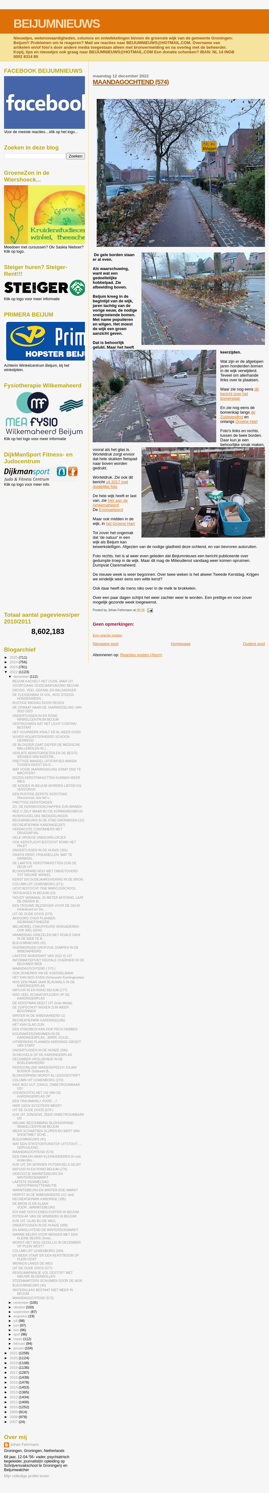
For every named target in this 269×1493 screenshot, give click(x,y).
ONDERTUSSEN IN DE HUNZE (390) (40, 1050)
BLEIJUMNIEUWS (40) (29, 1285)
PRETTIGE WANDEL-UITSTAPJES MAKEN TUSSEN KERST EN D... (44, 763)
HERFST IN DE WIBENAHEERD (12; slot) (43, 1194)
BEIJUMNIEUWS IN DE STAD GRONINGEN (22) (48, 820)
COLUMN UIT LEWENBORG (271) (37, 884)
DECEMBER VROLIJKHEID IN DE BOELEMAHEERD (37, 1061)
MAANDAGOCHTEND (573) (32, 1298)
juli (16, 1321)
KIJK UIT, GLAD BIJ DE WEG (34, 1221)
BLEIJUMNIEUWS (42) (29, 943)
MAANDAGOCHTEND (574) (131, 81)
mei (17, 1330)
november (22, 1302)
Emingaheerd (111, 509)
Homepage (181, 643)
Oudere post (254, 643)
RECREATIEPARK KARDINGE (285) (39, 1199)
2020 (14, 1358)
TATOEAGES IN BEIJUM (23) (34, 893)
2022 (14, 672)
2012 (14, 1397)
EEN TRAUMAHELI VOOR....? (34, 1101)
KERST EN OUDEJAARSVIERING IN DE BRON (47, 879)
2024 (14, 662)
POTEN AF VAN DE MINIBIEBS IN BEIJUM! (44, 1216)
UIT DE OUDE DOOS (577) (32, 1268)
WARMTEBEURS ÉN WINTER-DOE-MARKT (45, 1190)
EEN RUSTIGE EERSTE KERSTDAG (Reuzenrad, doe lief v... (39, 796)
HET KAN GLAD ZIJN (28, 1024)
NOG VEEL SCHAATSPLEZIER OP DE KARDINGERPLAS (41, 996)
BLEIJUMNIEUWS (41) (29, 1139)
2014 (14, 1387)
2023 (14, 667)
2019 (14, 1363)
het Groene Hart (120, 523)
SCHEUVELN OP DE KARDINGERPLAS (42, 1055)
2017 (14, 1372)
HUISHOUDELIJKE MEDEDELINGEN (40, 816)
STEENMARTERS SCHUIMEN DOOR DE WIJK (47, 1280)
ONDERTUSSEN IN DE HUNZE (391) (40, 850)
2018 (14, 1367)
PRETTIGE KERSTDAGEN (32, 802)
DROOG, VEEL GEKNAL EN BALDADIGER (44, 690)
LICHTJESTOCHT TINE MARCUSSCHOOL (44, 888)
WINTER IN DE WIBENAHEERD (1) (38, 1015)
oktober (20, 1307)
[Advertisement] (32, 520)
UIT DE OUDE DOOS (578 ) (32, 1110)
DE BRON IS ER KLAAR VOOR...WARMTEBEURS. (34, 1205)
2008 (14, 1417)
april (17, 1334)
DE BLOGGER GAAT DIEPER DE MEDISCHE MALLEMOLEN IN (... (46, 746)
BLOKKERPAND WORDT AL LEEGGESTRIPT (46, 1075)
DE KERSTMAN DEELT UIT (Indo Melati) (42, 1003)
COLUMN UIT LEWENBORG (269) (37, 1251)
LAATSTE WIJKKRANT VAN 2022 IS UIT (42, 956)
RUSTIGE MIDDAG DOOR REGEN (38, 703)
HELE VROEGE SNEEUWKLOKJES (39, 837)
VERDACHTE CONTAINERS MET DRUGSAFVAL (37, 831)
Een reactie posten (107, 635)
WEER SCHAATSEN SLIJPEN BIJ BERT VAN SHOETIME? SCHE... (45, 1132)
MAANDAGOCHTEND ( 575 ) (33, 968)
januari (19, 1348)
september (22, 1312)
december (22, 676)
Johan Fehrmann (24, 1444)
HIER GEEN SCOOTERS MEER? (37, 1105)
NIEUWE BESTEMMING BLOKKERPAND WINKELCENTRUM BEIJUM (43, 1124)
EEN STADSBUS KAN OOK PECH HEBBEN (45, 1029)
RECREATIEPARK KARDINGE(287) (38, 825)
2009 (14, 1412)
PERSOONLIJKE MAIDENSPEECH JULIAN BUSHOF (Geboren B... (44, 1069)
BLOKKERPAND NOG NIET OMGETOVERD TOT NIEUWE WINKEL (45, 873)
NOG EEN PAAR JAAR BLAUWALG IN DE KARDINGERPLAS (43, 984)
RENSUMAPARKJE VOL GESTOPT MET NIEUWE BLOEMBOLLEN (42, 1274)
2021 (14, 1353)
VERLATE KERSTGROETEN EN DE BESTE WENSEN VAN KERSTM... (45, 755)
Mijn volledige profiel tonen (26, 1476)
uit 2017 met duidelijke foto (110, 484)
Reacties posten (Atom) (141, 654)
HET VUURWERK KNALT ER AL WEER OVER (46, 732)
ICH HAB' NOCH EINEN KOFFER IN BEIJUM (45, 1212)
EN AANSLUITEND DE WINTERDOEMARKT (45, 1230)
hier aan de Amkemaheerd (110, 502)
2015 (14, 1382)
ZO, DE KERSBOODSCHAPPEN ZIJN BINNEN (47, 806)
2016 (14, 1377)
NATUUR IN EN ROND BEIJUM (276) (39, 1169)
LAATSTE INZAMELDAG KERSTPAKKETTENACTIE (34, 1183)
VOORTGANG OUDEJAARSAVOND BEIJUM (45, 685)
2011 (14, 1402)
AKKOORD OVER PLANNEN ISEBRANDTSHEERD (33, 920)
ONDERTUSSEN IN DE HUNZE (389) (40, 1225)
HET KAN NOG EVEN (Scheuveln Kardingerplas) (48, 977)
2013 (14, 1392)
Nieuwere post (105, 643)
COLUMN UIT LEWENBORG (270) (37, 1080)
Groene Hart (246, 421)
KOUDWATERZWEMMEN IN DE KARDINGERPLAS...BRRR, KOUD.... (42, 1035)
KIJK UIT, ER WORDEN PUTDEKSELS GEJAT (46, 1164)
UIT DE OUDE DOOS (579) (32, 914)
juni (17, 1325)
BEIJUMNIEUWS (57, 23)
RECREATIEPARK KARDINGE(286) (38, 1020)
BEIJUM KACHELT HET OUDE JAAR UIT (42, 681)
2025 (14, 657)
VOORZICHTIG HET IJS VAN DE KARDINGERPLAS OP (36, 1094)
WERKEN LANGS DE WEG (32, 1263)
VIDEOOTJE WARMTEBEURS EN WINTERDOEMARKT (37, 1175)
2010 (14, 1407)
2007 (14, 1422)
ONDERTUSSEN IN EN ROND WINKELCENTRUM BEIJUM (35, 717)
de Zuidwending (237, 414)
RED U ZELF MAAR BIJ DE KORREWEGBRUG (47, 811)
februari (20, 1343)
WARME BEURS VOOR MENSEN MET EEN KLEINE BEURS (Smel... (45, 1236)
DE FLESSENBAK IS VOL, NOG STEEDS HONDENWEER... (43, 696)
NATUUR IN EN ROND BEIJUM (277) (39, 990)
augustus (21, 1316)
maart (18, 1339)
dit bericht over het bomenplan (239, 394)
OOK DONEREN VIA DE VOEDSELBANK (43, 973)
